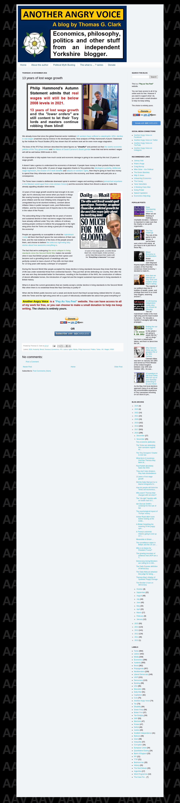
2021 (137, 416)
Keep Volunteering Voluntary (150, 209)
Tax (135, 704)
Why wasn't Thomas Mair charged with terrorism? (146, 494)
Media (75, 349)
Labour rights (67, 349)
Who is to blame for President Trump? (144, 549)
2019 (137, 423)
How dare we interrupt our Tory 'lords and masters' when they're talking (151, 280)
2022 (137, 413)
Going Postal (139, 190)
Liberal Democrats (141, 674)
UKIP (136, 677)
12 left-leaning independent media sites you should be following (151, 305)
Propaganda (138, 669)
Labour (136, 654)
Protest (136, 724)
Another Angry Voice (142, 701)
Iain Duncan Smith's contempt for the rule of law (146, 506)
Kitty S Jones (139, 175)
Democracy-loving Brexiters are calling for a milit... (146, 562)
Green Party (138, 710)
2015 (137, 623)
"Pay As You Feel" (66, 301)
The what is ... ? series (91, 65)
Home (23, 65)
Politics (93, 349)
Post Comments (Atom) (42, 371)
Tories (98, 349)
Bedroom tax (139, 762)
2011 (137, 637)
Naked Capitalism (141, 193)
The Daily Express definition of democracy (147, 567)
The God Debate (140, 768)
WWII (112, 349)
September (141, 592)
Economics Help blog (142, 196)
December (141, 436)
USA (136, 686)
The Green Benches (141, 172)
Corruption (138, 745)
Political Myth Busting (64, 65)
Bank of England (140, 754)
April (138, 609)
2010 (137, 640)
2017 (137, 429)
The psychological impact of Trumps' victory (147, 512)
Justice (136, 730)
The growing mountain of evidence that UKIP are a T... (147, 555)
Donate (112, 65)
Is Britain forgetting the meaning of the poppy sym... (145, 526)
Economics (55, 349)
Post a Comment (32, 362)
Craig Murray (139, 167)
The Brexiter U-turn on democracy (144, 584)
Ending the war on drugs (151, 328)
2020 (137, 419)
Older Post (118, 367)
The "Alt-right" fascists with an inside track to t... (146, 499)
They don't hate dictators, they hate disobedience (146, 472)
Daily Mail (137, 692)
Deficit (136, 727)
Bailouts (137, 736)
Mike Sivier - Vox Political (143, 169)
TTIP (136, 759)
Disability (137, 707)
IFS (61, 349)
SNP (136, 718)
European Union (140, 748)
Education (138, 689)
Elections (137, 721)
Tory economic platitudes (145, 442)
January (140, 619)
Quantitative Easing (141, 751)
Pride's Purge (139, 164)
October (140, 589)
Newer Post (27, 367)
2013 (137, 630)
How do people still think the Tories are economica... (147, 489)
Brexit (42, 349)
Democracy (138, 680)
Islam (136, 739)
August (139, 596)
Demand (48, 349)
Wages (106, 349)
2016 (30, 349)
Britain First (138, 713)
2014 (137, 627)
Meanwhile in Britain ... (145, 539)
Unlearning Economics (142, 178)
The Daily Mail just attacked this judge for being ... (146, 573)
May (138, 606)
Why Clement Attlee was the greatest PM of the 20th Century (151, 352)
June (139, 602)
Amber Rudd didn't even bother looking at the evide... (145, 519)
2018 (137, 426)
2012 (137, 634)
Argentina (137, 771)
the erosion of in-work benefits (50, 171)
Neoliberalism (139, 672)
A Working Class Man (142, 187)
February (140, 616)
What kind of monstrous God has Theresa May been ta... (145, 460)
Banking (137, 683)
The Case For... (140, 777)
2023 (137, 409)
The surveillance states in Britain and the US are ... (146, 544)
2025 (137, 406)
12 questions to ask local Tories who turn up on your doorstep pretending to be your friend (152, 379)
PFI (135, 757)
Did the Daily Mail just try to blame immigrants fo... (146, 483)
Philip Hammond (84, 349)
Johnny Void (138, 161)
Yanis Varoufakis (140, 184)
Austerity (36, 349)
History (136, 765)
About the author (39, 65)
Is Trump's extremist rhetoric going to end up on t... (146, 534)
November (141, 439)
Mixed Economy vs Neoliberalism (151, 254)
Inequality (137, 742)
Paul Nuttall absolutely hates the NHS (144, 467)
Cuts (136, 698)
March (139, 613)
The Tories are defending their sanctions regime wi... (145, 447)
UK (102, 349)
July (138, 599)
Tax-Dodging (139, 715)
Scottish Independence (143, 733)
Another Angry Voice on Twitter (146, 140)
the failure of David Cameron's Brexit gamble (71, 149)
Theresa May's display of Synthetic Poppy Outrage (147, 578)
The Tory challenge (149, 232)
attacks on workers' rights (77, 171)
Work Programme (141, 774)
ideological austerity (103, 168)
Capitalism (138, 695)
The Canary (138, 181)
